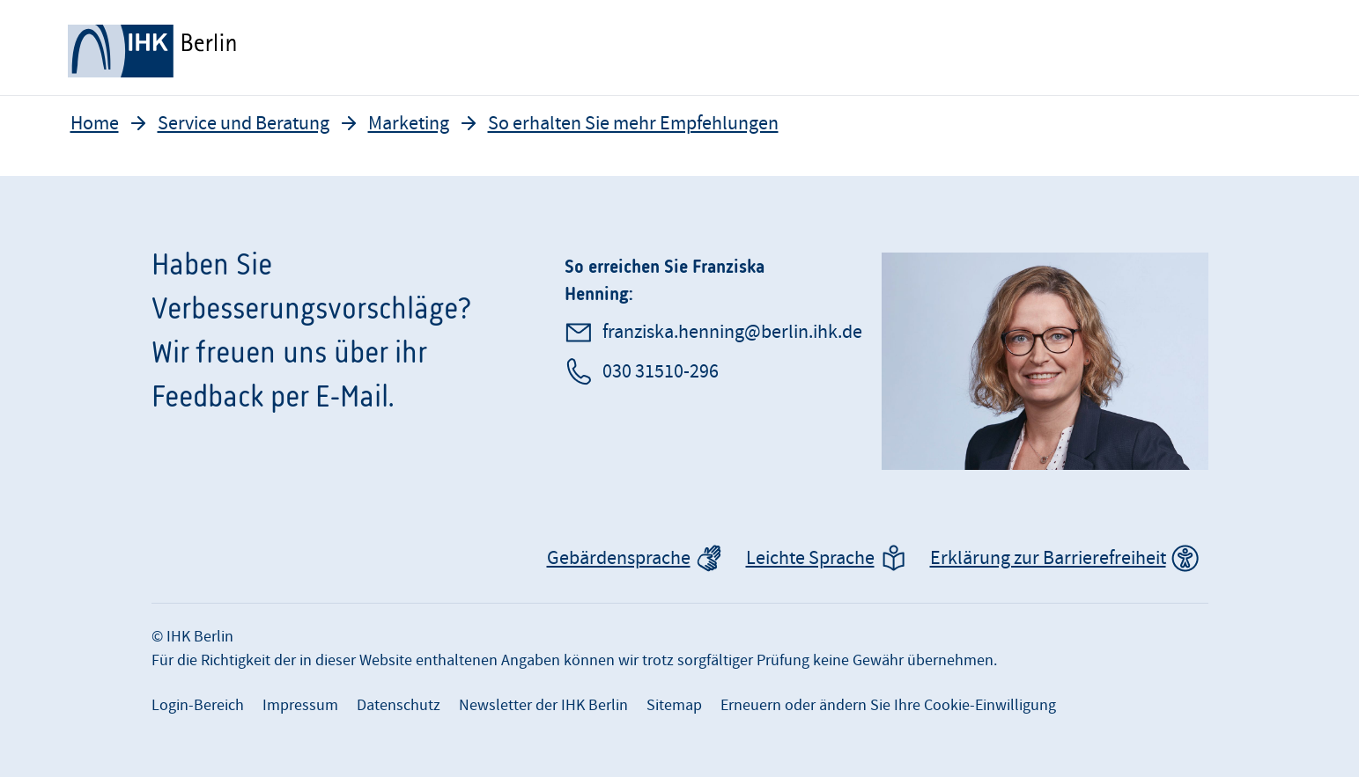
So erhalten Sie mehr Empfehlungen (633, 124)
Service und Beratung (243, 124)
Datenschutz (398, 705)
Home (94, 124)
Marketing (408, 124)
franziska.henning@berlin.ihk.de (732, 332)
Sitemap (674, 705)
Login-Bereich (197, 705)
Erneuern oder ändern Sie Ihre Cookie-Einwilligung (888, 705)
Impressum (300, 705)
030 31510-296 (660, 372)
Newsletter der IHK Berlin (543, 705)
